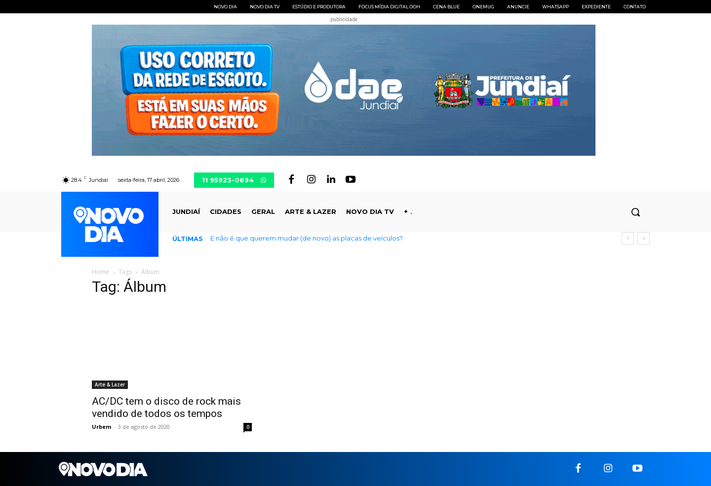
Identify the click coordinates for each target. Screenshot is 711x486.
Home (100, 272)
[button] (635, 212)
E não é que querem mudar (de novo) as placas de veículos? (306, 238)
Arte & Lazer (110, 384)
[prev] (628, 238)
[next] (643, 238)
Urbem (101, 426)
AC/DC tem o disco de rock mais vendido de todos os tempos (166, 407)
